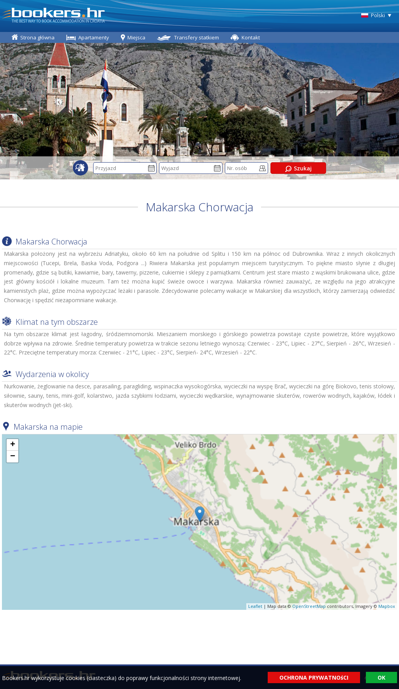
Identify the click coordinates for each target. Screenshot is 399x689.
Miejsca (136, 37)
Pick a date (151, 168)
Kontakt (251, 37)
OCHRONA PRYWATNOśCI (313, 677)
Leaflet (255, 606)
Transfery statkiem (196, 37)
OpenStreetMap (309, 606)
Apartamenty (93, 37)
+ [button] (12, 445)
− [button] (12, 456)
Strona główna (37, 37)
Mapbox (386, 606)
